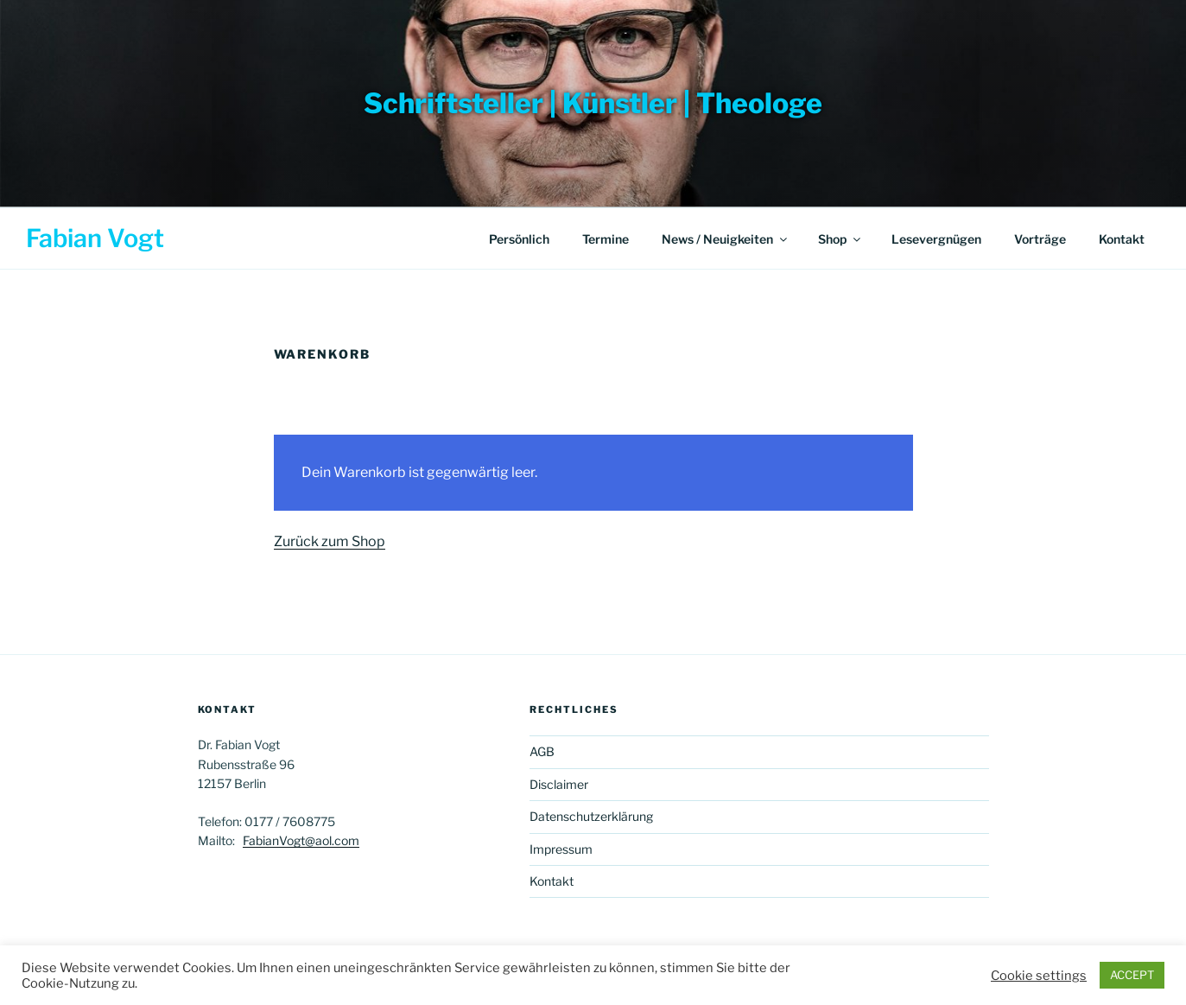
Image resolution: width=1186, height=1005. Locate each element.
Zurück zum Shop (329, 541)
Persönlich (519, 239)
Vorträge (1040, 239)
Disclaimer (559, 784)
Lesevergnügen (936, 239)
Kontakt (1122, 239)
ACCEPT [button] (1132, 975)
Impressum (561, 849)
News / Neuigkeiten (726, 239)
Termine (605, 239)
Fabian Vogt (95, 238)
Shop (840, 239)
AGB (542, 751)
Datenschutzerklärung (591, 816)
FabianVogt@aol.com (301, 840)
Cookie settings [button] (1039, 975)
